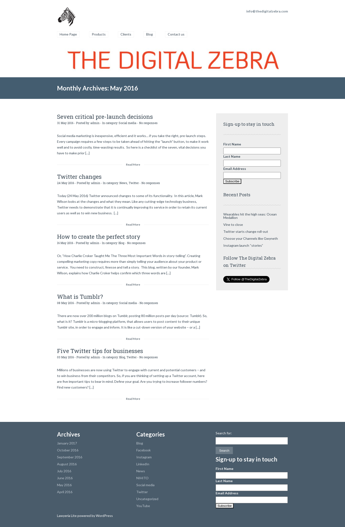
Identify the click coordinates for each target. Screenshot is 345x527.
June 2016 (65, 478)
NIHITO (142, 478)
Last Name (231, 156)
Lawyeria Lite (67, 516)
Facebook (143, 450)
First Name (232, 144)
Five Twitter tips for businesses (100, 351)
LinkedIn (142, 464)
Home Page (68, 34)
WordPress (104, 516)
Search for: (224, 433)
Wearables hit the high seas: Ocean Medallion (250, 216)
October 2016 (67, 450)
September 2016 (69, 457)
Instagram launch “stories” (243, 245)
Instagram (144, 457)
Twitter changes (79, 176)
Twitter (134, 183)
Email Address (234, 169)
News (123, 183)
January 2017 (67, 443)
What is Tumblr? (80, 296)
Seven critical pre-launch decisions (105, 116)
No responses (148, 123)
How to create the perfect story (98, 236)
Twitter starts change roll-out (245, 231)
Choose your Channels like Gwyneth (250, 238)
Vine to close (233, 224)
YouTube (143, 506)
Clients (126, 34)
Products (99, 34)
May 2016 (64, 485)
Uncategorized (147, 499)
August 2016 (67, 464)
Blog (149, 34)
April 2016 (64, 492)
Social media (127, 123)
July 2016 (64, 471)
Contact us (176, 34)
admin (94, 123)
